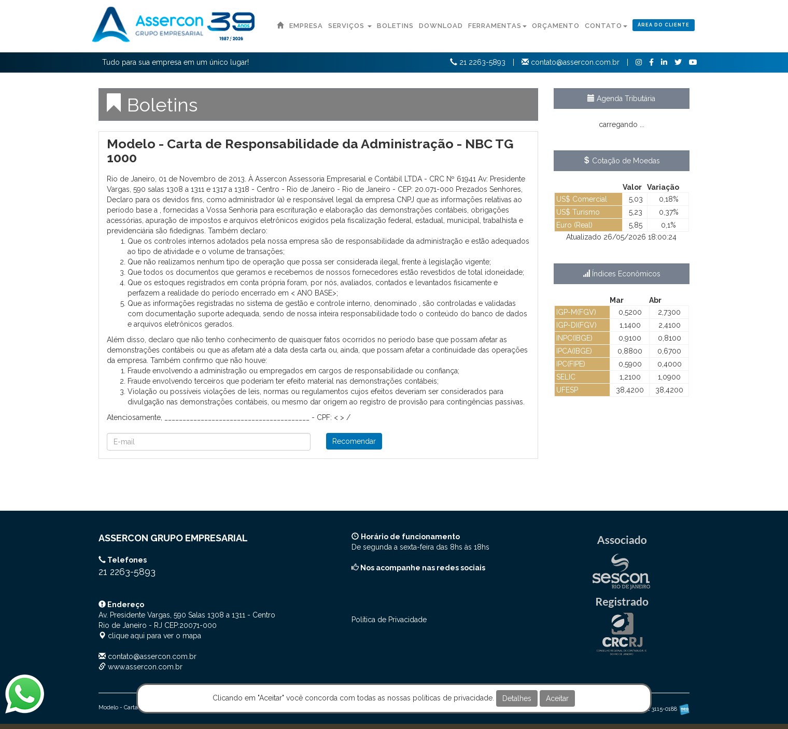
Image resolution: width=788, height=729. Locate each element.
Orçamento (556, 26)
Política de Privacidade (389, 619)
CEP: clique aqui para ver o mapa (186, 625)
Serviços (350, 26)
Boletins (395, 26)
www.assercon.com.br (145, 667)
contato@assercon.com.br (152, 656)
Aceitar (557, 698)
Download (441, 26)
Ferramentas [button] (497, 26)
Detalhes (516, 698)
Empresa (306, 26)
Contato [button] (606, 26)
